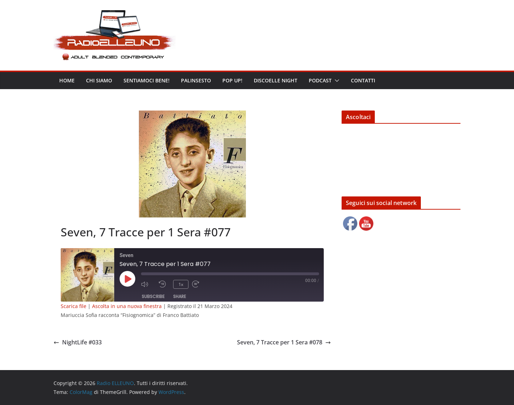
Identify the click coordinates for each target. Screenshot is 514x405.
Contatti (363, 80)
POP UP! (232, 80)
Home (67, 80)
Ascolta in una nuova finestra (127, 306)
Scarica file (73, 306)
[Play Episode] (127, 279)
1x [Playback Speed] (180, 284)
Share (179, 296)
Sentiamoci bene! (147, 80)
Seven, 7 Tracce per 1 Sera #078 (284, 342)
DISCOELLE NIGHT (275, 80)
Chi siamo (99, 80)
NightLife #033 (78, 342)
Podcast (320, 80)
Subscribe (153, 296)
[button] (335, 81)
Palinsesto (196, 80)
